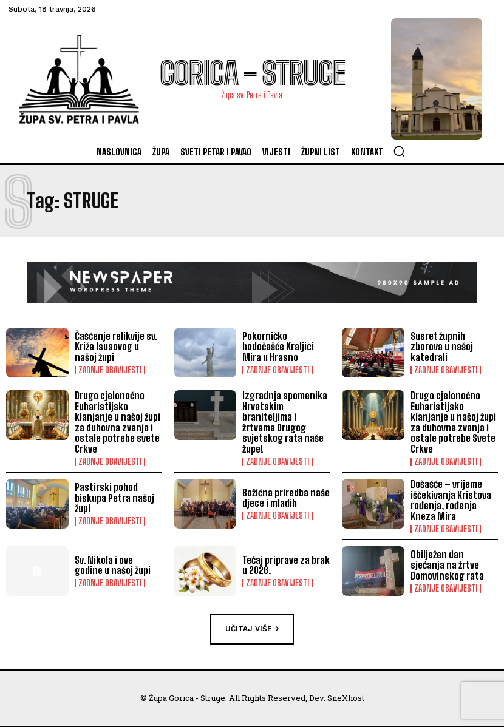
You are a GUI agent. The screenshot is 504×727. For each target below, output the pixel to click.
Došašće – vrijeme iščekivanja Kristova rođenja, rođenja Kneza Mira (450, 500)
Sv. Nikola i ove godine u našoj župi (118, 564)
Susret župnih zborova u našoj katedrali (441, 346)
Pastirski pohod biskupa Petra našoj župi (114, 497)
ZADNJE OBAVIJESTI (109, 370)
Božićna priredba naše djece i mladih (285, 498)
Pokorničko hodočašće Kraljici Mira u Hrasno (278, 346)
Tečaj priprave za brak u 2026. (286, 564)
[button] (399, 151)
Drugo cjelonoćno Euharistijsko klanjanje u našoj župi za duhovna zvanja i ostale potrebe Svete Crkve (452, 422)
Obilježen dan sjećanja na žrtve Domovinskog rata (454, 564)
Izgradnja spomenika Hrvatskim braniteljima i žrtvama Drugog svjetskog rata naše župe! (284, 422)
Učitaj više (252, 629)
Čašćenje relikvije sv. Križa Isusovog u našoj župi (118, 346)
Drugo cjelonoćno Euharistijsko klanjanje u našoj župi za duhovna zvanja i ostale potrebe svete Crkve (117, 422)
